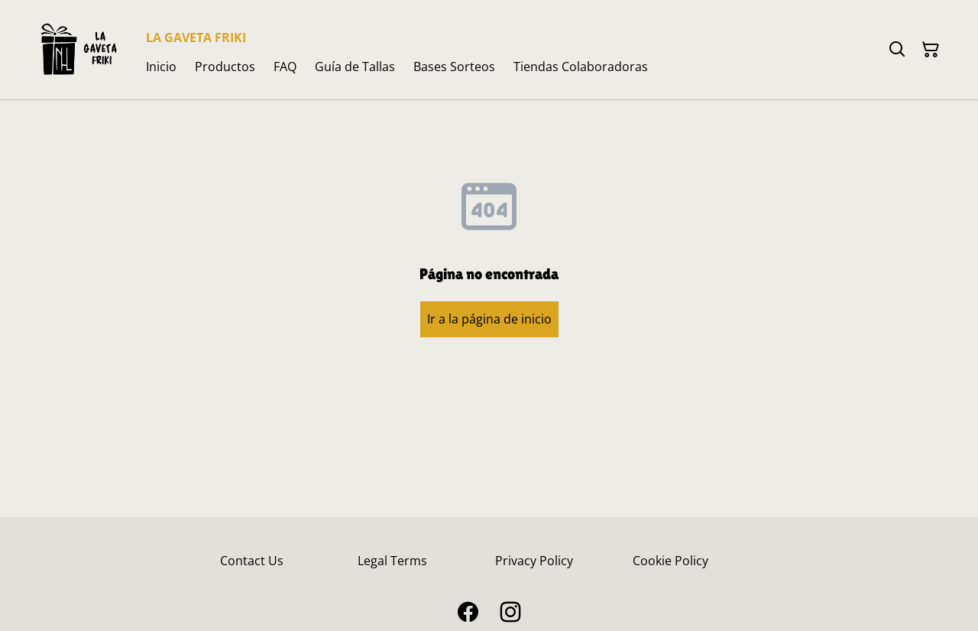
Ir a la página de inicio (489, 319)
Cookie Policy (670, 560)
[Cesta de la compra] (930, 50)
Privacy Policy (534, 560)
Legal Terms (392, 560)
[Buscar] (897, 50)
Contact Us (251, 560)
